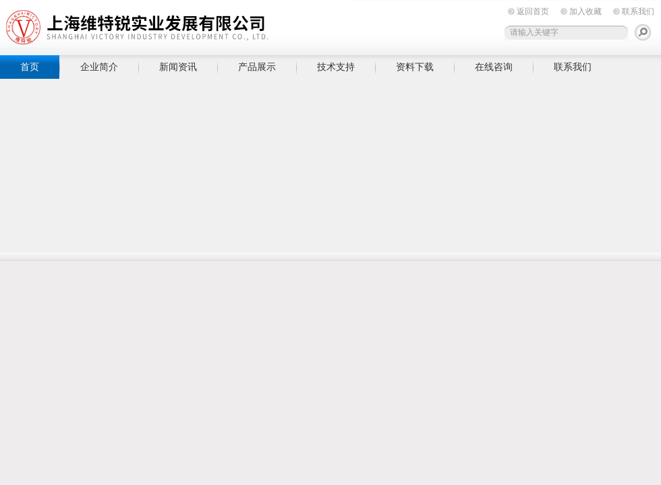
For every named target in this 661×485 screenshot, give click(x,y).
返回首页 (533, 11)
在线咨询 (494, 66)
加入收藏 (585, 11)
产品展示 (257, 66)
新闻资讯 (178, 66)
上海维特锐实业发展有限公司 (209, 25)
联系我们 (638, 11)
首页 (29, 66)
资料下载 (415, 66)
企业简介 (99, 66)
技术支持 (336, 66)
